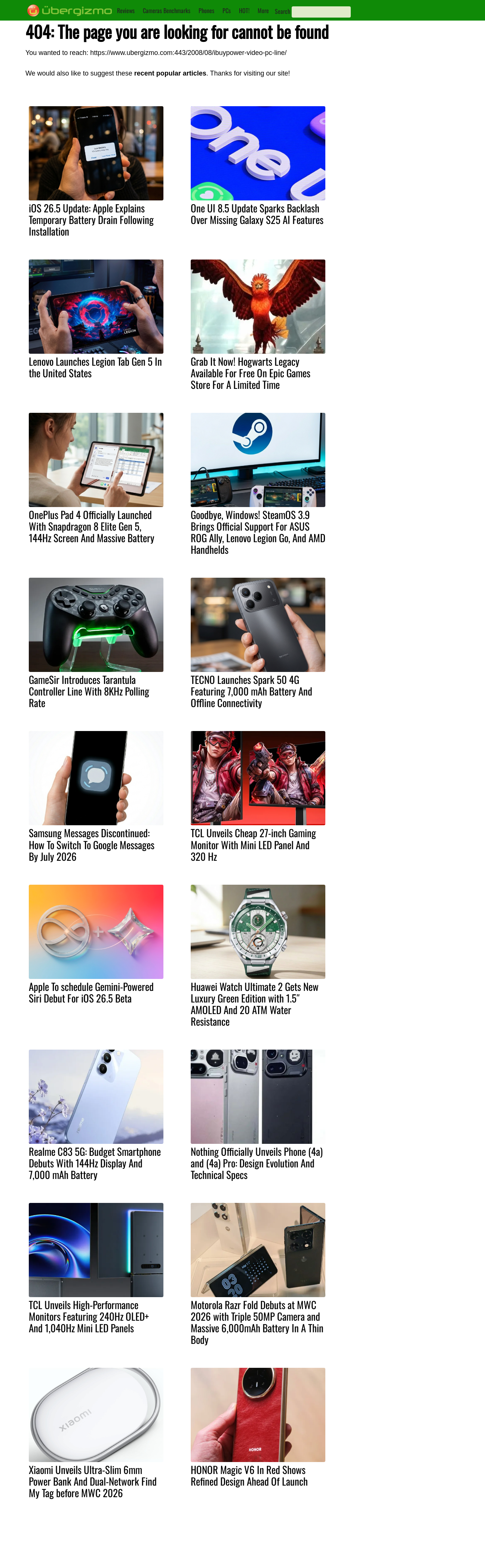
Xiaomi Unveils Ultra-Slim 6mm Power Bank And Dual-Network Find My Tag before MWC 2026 (93, 1481)
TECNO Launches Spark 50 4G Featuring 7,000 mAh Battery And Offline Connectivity (251, 691)
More (263, 10)
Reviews (126, 10)
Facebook (283, 1554)
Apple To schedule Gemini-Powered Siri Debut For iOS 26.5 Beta (91, 992)
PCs (226, 10)
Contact (227, 1546)
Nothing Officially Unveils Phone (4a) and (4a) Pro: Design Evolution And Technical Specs (257, 1163)
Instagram (283, 1546)
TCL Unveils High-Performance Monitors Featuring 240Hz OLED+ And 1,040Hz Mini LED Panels (89, 1316)
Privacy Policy (234, 1554)
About (225, 1538)
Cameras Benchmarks (166, 10)
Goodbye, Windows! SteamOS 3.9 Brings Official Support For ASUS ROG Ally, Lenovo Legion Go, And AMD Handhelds (258, 532)
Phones (206, 10)
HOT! (244, 10)
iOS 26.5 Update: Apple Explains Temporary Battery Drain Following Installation (91, 219)
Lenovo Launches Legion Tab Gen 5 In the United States (95, 367)
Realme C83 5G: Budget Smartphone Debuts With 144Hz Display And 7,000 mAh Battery (95, 1163)
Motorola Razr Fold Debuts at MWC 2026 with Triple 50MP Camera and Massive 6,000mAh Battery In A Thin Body (257, 1322)
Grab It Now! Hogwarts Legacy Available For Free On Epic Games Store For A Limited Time (250, 373)
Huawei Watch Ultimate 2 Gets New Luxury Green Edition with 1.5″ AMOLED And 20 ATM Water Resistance (255, 1004)
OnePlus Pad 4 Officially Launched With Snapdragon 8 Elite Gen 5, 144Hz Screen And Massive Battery (91, 526)
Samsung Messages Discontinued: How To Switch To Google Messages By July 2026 (91, 844)
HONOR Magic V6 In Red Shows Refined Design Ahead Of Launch (249, 1475)
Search (282, 11)
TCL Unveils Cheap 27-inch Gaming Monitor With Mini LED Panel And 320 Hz (253, 844)
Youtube (281, 1538)
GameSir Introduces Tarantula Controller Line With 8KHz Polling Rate (89, 691)
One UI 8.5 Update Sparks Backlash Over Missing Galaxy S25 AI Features (257, 213)
